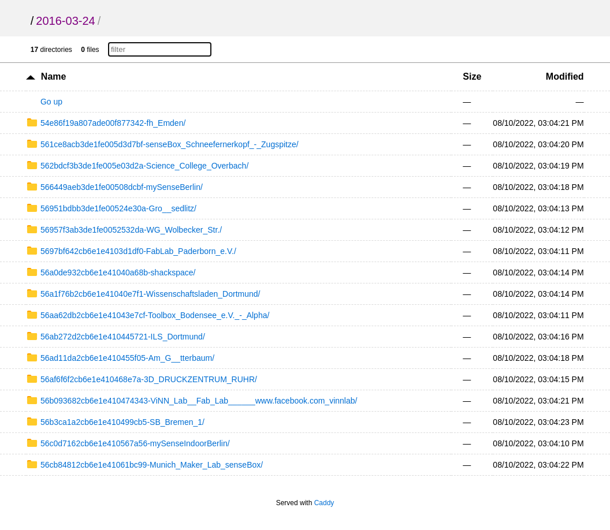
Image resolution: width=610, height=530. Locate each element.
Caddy (324, 503)
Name (53, 76)
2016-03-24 (65, 20)
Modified (565, 76)
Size (472, 76)
